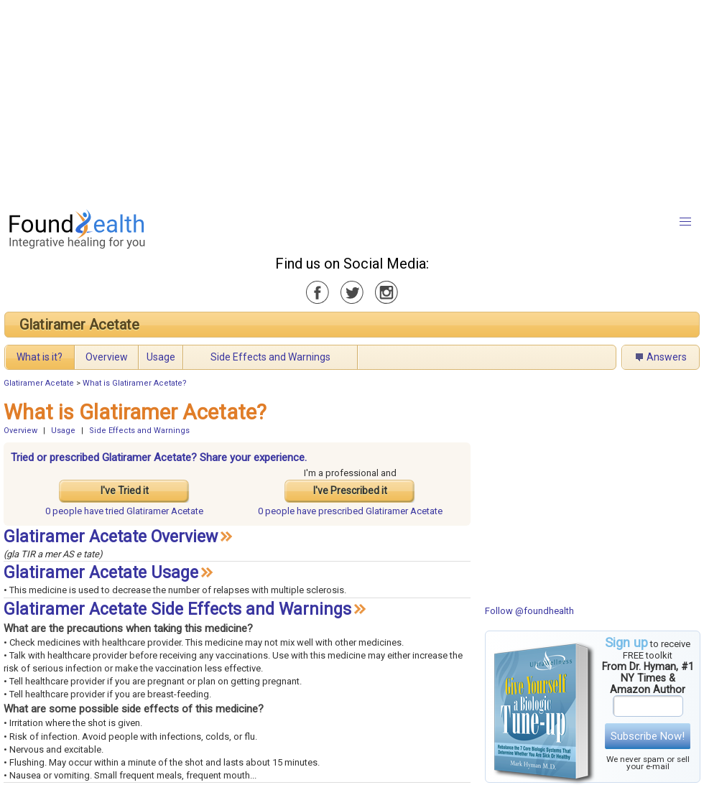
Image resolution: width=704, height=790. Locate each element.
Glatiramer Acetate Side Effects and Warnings (177, 609)
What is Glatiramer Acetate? (135, 383)
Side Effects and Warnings (270, 357)
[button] (685, 222)
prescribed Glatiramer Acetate (350, 511)
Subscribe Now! (648, 736)
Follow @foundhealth (529, 610)
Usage (161, 357)
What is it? (39, 357)
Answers (667, 357)
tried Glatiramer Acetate (124, 511)
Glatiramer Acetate (79, 324)
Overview (106, 357)
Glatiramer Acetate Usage (101, 572)
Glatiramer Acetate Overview (111, 537)
